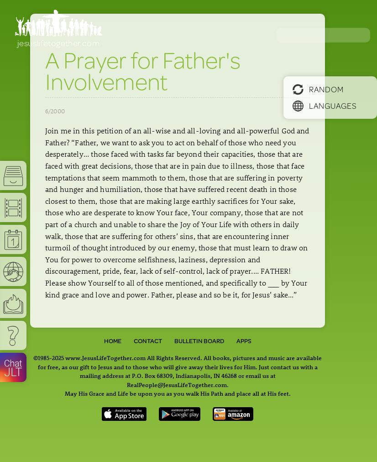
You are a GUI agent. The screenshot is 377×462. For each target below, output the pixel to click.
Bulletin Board (199, 340)
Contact (148, 340)
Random (318, 89)
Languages (324, 106)
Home (112, 340)
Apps (243, 340)
